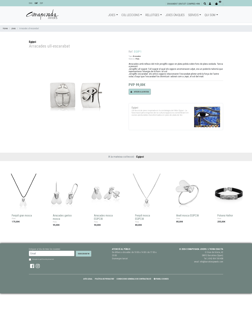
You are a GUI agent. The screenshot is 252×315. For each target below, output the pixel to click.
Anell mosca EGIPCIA (187, 215)
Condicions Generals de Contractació (134, 279)
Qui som (210, 15)
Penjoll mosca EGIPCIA (142, 217)
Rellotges (152, 15)
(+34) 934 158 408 (215, 258)
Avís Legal (87, 279)
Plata (137, 59)
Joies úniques (175, 15)
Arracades (137, 56)
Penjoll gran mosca (22, 215)
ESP (41, 3)
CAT (36, 3)
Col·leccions (130, 15)
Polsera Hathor (225, 215)
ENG (30, 3)
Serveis (193, 15)
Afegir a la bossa (140, 92)
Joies (111, 15)
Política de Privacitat (104, 279)
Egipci (32, 42)
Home (5, 28)
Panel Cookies (161, 279)
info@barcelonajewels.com (211, 261)
